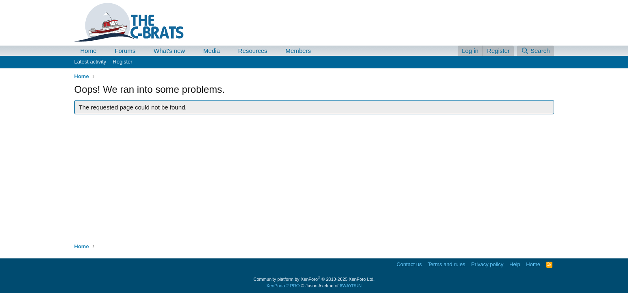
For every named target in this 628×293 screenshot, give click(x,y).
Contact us (409, 264)
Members (298, 50)
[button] (103, 51)
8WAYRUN (351, 285)
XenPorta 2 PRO (283, 285)
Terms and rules (446, 264)
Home (88, 50)
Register (122, 62)
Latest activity (90, 62)
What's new (169, 50)
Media (211, 50)
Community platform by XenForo (314, 279)
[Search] (535, 51)
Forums (125, 50)
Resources (252, 50)
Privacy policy (487, 264)
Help (514, 264)
